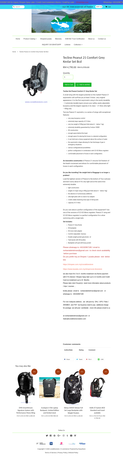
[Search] (18, 6)
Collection (78, 44)
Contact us (102, 39)
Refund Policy (73, 452)
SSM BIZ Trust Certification (75, 39)
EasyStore (82, 449)
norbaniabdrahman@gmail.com (76, 250)
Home (18, 39)
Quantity (66, 73)
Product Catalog (30, 39)
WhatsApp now (84, 2)
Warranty (58, 39)
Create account (74, 7)
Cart (109, 7)
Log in (64, 7)
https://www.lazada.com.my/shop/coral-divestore (82, 269)
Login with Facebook (86, 7)
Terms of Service (50, 452)
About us (91, 39)
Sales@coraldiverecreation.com (74, 319)
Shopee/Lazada (46, 39)
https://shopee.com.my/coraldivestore (78, 264)
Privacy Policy (62, 452)
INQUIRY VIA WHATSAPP (51, 44)
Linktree (67, 44)
